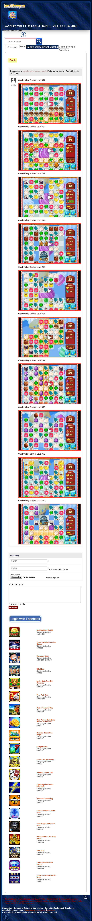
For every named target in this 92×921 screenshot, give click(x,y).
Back (12, 57)
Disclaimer (55, 907)
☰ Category (12, 47)
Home (23, 47)
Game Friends (63, 47)
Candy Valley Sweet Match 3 (41, 47)
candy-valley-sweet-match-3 (35, 68)
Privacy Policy (30, 907)
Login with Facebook (25, 616)
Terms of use (43, 907)
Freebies (76, 47)
